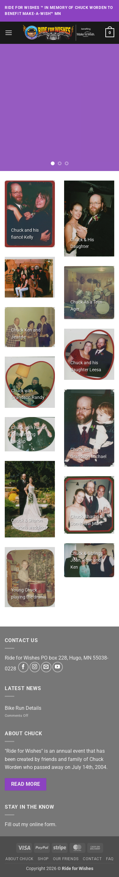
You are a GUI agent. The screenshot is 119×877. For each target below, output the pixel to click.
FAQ (110, 859)
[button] (8, 32)
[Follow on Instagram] (35, 667)
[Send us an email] (46, 667)
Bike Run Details (23, 708)
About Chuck (19, 859)
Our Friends (66, 859)
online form (42, 824)
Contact (92, 859)
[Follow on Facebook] (23, 667)
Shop (43, 859)
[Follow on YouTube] (57, 667)
